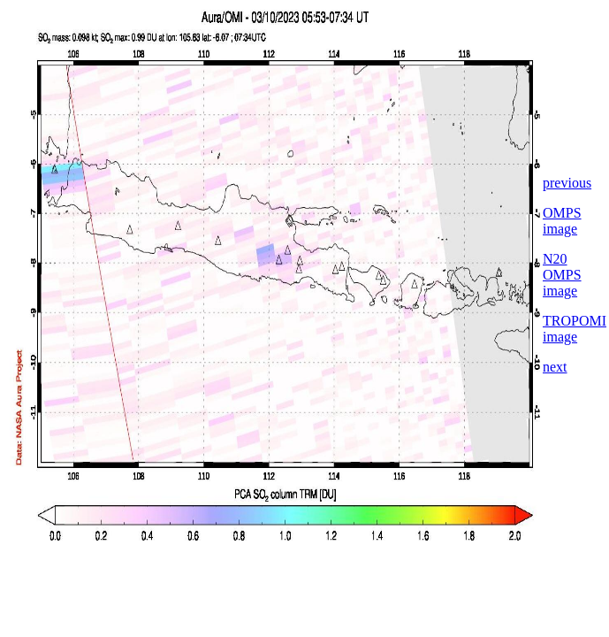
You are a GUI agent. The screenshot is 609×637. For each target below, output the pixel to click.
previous (567, 182)
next (555, 366)
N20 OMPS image (562, 274)
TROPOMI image (574, 328)
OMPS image (562, 220)
